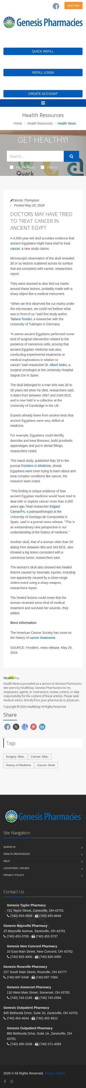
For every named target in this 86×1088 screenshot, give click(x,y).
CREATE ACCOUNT (43, 94)
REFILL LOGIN (43, 72)
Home (18, 123)
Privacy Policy (13, 875)
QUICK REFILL (43, 51)
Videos (49, 167)
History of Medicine (18, 765)
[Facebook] (56, 6)
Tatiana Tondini (21, 319)
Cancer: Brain (46, 765)
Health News (23, 167)
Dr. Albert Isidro (56, 365)
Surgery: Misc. (15, 756)
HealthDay (34, 707)
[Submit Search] (71, 156)
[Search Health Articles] (35, 156)
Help (6, 861)
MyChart (73, 5)
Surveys (9, 847)
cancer (15, 248)
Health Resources (40, 123)
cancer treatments (42, 638)
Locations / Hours (16, 868)
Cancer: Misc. (40, 756)
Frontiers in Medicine (36, 466)
